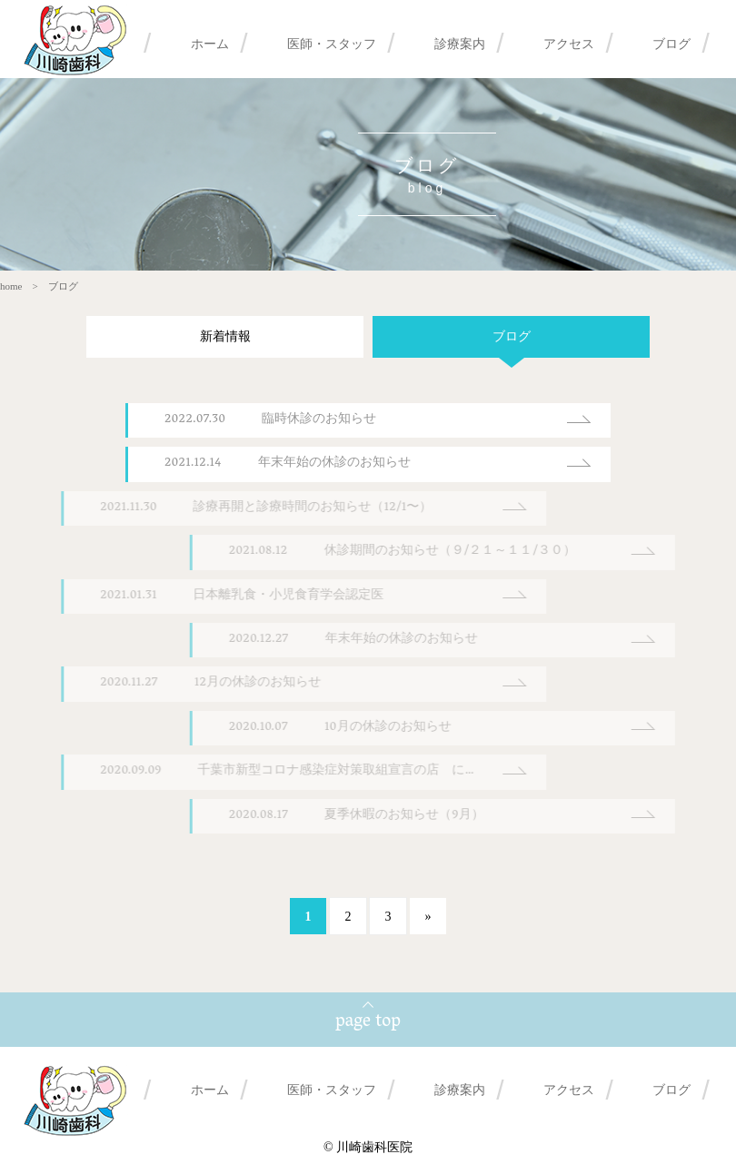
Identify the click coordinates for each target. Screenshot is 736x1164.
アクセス (568, 43)
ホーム (210, 43)
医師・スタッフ (331, 43)
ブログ (671, 43)
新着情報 (211, 336)
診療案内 (459, 43)
